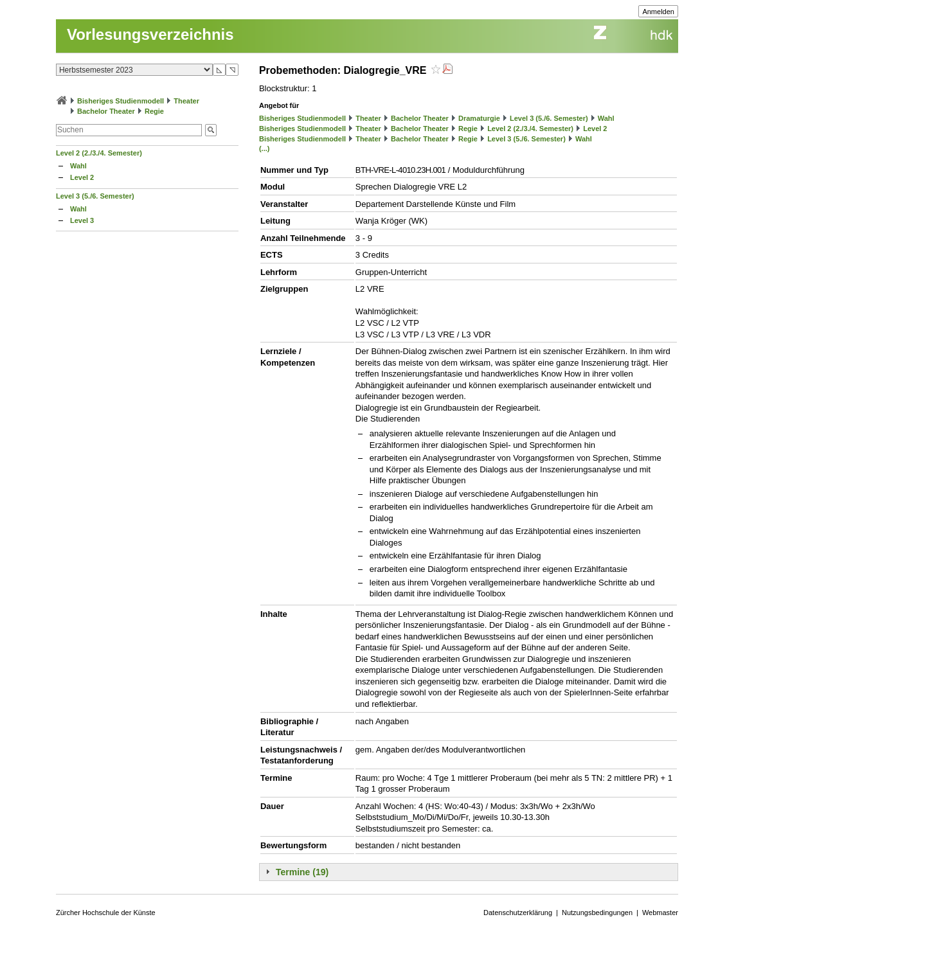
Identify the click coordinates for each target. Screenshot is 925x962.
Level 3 (82, 220)
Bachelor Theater (106, 111)
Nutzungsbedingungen (597, 912)
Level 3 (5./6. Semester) (95, 196)
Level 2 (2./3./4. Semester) (99, 153)
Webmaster (660, 912)
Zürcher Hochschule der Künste (106, 912)
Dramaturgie (479, 118)
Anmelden (658, 11)
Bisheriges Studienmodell (120, 101)
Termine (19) (302, 872)
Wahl (78, 166)
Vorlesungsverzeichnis (150, 34)
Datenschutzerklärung (517, 912)
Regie (154, 111)
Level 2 (82, 177)
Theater (186, 101)
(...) (264, 148)
